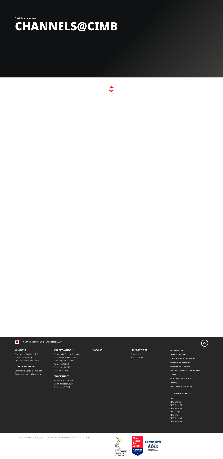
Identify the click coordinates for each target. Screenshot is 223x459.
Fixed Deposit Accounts (64, 360)
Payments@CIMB (61, 364)
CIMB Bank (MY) (176, 405)
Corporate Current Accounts (66, 357)
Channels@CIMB (54, 341)
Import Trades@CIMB (63, 380)
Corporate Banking (23, 357)
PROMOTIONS (176, 350)
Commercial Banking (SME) (26, 354)
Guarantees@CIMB (62, 387)
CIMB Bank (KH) (176, 408)
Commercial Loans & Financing (28, 370)
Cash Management (32, 341)
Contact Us (136, 354)
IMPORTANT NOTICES (179, 362)
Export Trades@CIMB (63, 383)
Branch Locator (137, 357)
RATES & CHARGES (177, 354)
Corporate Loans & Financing (28, 374)
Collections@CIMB (62, 367)
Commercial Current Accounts (67, 354)
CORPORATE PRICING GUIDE (183, 358)
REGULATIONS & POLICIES (182, 378)
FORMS (172, 374)
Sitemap (173, 382)
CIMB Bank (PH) (176, 421)
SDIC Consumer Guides (180, 386)
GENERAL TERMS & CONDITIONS (184, 370)
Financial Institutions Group (27, 360)
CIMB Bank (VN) (176, 418)
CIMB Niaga (174, 411)
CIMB (171, 398)
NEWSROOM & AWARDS (180, 366)
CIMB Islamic (175, 402)
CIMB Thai (174, 415)
